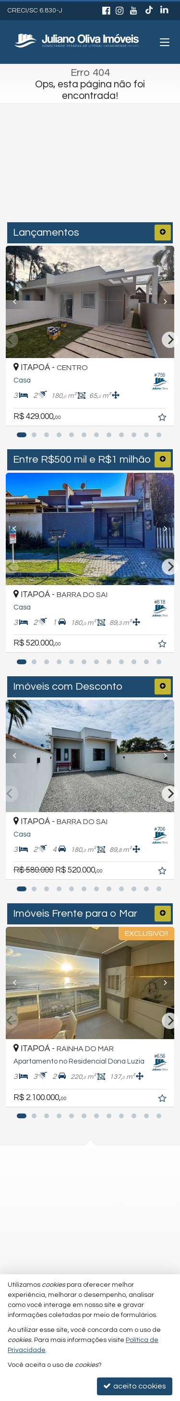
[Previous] (18, 302)
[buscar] (147, 182)
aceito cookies (134, 1386)
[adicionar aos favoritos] (163, 418)
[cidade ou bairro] (71, 182)
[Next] (161, 302)
